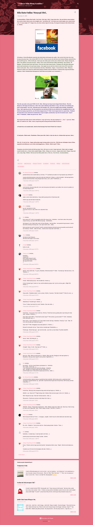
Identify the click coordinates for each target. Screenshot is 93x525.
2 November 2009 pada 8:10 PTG (30, 295)
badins (49, 521)
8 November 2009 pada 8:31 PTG (30, 451)
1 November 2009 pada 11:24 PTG (31, 202)
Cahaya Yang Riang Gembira (29, 268)
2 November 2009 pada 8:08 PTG (30, 274)
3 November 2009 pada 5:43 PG (30, 419)
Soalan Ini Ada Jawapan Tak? (26, 482)
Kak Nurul (47, 126)
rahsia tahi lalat (65, 163)
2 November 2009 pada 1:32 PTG (30, 240)
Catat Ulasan (22, 454)
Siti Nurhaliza (21, 166)
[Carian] (78, 4)
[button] (75, 12)
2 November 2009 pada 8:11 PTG (30, 306)
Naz (24, 217)
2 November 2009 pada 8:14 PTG (30, 332)
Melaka (58, 163)
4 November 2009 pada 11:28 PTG (31, 438)
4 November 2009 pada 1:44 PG (30, 427)
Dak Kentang (41, 126)
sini (61, 119)
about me (20, 163)
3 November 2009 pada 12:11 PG (30, 373)
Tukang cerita (26, 253)
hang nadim (25, 195)
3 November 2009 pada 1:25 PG (30, 400)
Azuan (24, 235)
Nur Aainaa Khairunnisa (28, 172)
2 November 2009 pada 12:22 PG (30, 230)
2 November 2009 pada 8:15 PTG (30, 349)
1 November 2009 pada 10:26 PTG (31, 180)
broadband (45, 163)
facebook (52, 163)
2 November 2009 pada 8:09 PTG (30, 286)
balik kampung (27, 163)
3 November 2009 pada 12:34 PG (30, 384)
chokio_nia (25, 185)
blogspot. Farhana (37, 163)
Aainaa (58, 126)
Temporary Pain (22, 466)
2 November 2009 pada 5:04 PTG (30, 264)
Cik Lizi (24, 206)
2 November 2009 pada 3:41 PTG (30, 249)
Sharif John (25, 414)
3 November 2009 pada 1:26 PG (30, 410)
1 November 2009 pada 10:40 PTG (31, 190)
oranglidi (25, 245)
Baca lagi (73, 478)
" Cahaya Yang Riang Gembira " (30, 3)
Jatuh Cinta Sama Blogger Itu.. (26, 499)
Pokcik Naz (53, 126)
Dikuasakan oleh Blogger (46, 518)
